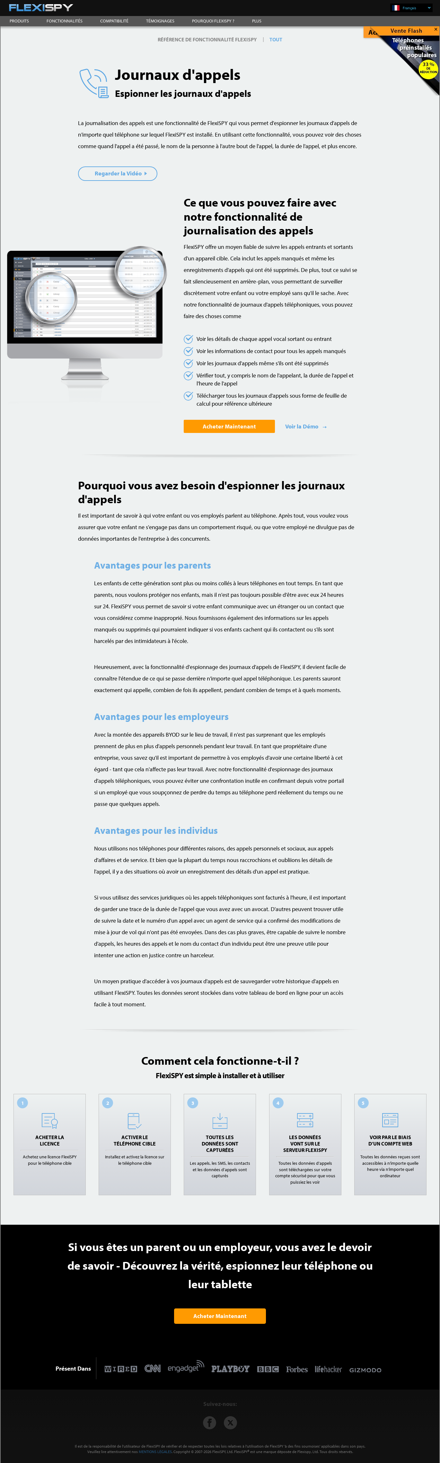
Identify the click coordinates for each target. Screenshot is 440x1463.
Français (417, 7)
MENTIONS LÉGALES (155, 1451)
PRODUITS (19, 21)
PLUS (256, 21)
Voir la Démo (302, 426)
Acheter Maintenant (229, 426)
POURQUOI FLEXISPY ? (213, 21)
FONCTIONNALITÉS (65, 21)
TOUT (275, 39)
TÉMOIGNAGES (160, 21)
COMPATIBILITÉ (114, 21)
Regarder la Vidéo (121, 173)
